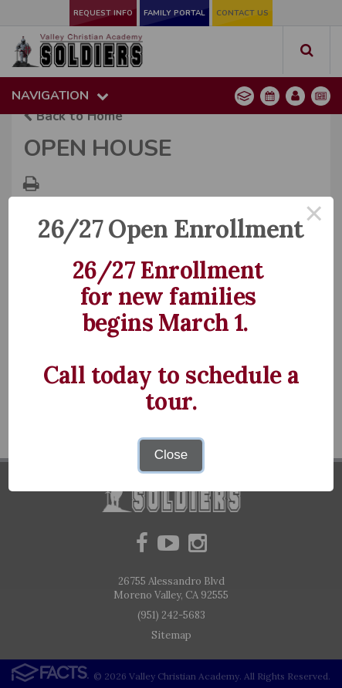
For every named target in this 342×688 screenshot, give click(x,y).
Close (171, 454)
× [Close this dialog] (314, 216)
